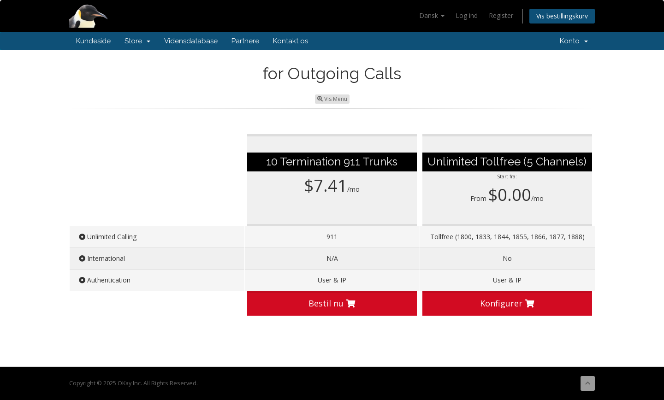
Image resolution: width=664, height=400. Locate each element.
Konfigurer (507, 303)
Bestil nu (331, 303)
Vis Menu (332, 99)
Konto (574, 41)
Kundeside (93, 41)
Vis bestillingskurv (562, 16)
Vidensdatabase (191, 41)
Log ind (467, 15)
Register (501, 15)
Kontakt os (290, 41)
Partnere (245, 41)
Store (137, 41)
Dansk (432, 15)
